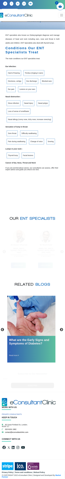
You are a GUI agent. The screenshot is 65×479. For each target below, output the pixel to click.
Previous (2, 329)
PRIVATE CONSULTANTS (12, 414)
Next (61, 329)
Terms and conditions (23, 472)
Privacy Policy (7, 472)
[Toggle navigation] (61, 15)
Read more (14, 355)
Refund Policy (39, 472)
